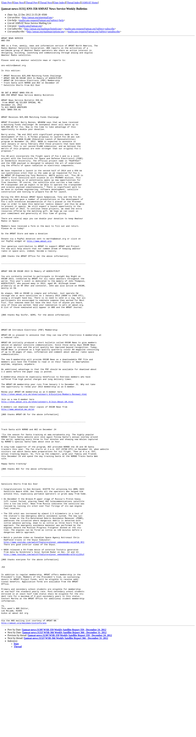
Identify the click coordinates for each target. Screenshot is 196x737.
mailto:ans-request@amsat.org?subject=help (41, 20)
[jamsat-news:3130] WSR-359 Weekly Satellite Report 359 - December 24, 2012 (64, 716)
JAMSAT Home (90, 2)
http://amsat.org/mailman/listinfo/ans (43, 28)
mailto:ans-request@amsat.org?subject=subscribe (90, 28)
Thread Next (46, 2)
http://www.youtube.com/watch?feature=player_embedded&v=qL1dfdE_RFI (44, 616)
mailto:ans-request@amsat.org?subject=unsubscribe (94, 31)
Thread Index (73, 2)
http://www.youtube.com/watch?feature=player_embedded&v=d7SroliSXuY (44, 630)
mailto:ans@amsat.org (30, 26)
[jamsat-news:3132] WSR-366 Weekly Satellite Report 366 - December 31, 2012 (64, 719)
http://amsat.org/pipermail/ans (37, 17)
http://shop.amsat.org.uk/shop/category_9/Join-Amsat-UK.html (37, 455)
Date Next (19, 2)
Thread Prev (32, 2)
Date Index (59, 2)
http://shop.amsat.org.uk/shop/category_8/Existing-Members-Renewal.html (44, 447)
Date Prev (7, 2)
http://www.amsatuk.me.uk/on (17, 464)
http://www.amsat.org (39, 272)
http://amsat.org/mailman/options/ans (45, 31)
